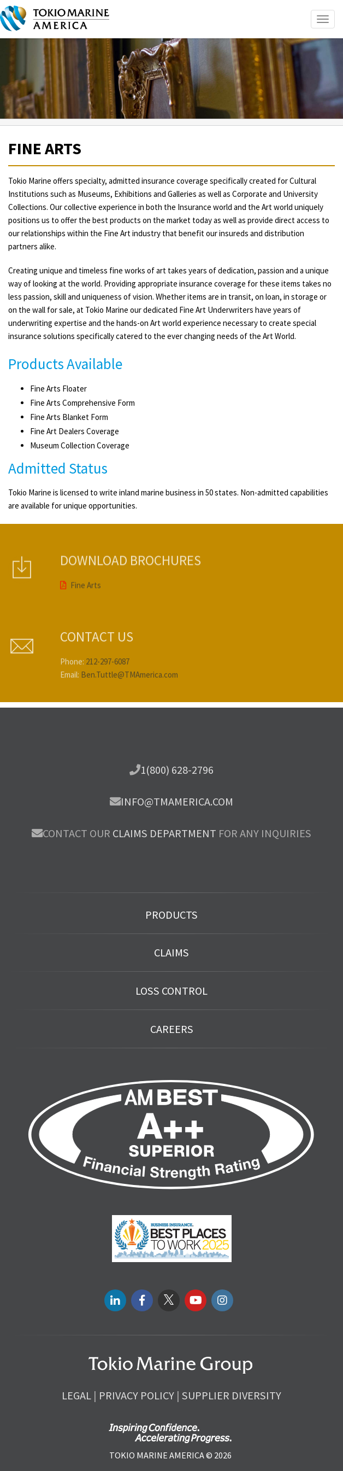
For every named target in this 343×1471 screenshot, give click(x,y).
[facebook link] (142, 1300)
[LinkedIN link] (115, 1300)
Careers (171, 1029)
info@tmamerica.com (177, 802)
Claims (171, 952)
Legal (76, 1395)
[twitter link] (169, 1300)
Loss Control (171, 991)
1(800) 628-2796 (177, 770)
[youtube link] (195, 1300)
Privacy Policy (136, 1395)
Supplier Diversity (231, 1395)
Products (171, 915)
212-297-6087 (107, 677)
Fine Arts (80, 574)
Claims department (164, 833)
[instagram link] (222, 1300)
